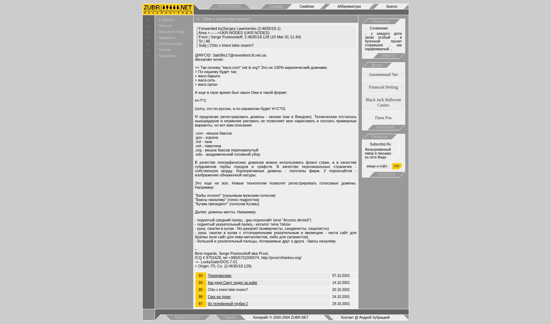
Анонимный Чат (383, 74)
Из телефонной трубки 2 (228, 304)
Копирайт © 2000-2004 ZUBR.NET (281, 317)
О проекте (166, 20)
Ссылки (164, 50)
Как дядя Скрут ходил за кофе (232, 283)
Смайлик (307, 6)
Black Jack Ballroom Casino (383, 102)
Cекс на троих (219, 297)
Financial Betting (383, 87)
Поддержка (167, 56)
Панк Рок (383, 117)
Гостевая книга (170, 44)
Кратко (392, 6)
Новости (165, 26)
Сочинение (379, 28)
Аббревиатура (349, 6)
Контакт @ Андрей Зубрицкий (365, 317)
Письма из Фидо (171, 32)
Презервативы (220, 276)
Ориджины (167, 38)
